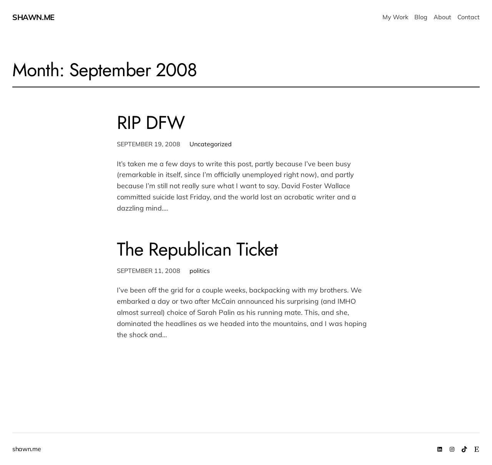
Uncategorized (210, 144)
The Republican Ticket (197, 249)
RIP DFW (151, 122)
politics (199, 270)
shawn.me (33, 17)
